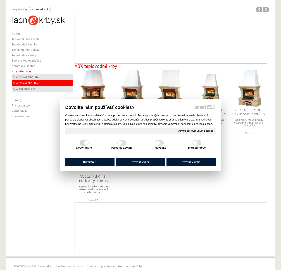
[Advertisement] (171, 38)
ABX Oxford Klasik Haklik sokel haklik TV (248, 112)
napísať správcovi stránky (70, 266)
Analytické (159, 147)
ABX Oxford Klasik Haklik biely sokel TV (93, 179)
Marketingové (197, 147)
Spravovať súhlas (133, 266)
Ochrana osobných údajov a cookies (195, 131)
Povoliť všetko (191, 161)
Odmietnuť (90, 161)
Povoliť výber (140, 161)
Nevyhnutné (84, 147)
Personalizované (121, 147)
